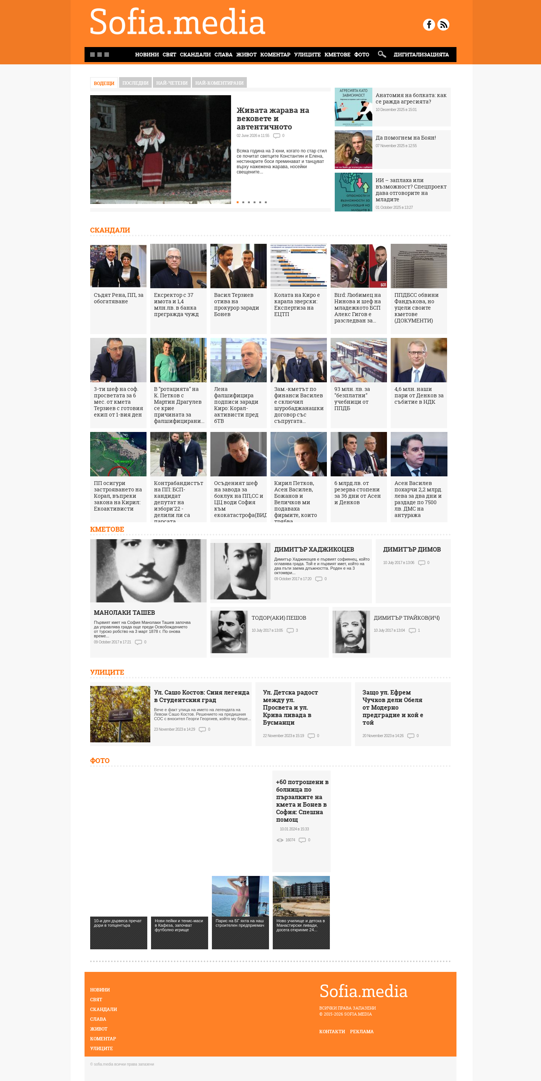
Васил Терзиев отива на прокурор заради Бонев (236, 304)
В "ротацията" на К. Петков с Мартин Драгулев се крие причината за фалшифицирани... (179, 404)
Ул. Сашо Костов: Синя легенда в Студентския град (201, 696)
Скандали (195, 54)
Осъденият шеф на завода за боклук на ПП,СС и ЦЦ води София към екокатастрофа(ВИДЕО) (245, 498)
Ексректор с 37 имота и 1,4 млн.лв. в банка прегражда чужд (176, 304)
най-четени (171, 83)
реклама (362, 1031)
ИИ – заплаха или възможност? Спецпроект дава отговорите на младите (411, 189)
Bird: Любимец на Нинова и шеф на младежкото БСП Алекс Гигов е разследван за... (357, 307)
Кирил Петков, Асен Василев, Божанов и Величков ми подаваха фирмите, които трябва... (295, 502)
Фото (361, 54)
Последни (135, 83)
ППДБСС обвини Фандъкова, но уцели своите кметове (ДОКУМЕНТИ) (416, 307)
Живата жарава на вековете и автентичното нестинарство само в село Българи (278, 126)
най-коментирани (219, 83)
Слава (224, 54)
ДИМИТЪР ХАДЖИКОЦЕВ (314, 549)
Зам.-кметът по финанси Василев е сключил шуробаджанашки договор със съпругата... (299, 404)
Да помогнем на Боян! (406, 137)
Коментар (275, 54)
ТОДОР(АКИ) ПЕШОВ (279, 617)
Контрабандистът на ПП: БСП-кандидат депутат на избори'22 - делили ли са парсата (178, 502)
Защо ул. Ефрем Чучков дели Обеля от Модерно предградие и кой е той (393, 707)
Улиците (307, 54)
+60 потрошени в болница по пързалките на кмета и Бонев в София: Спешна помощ (302, 801)
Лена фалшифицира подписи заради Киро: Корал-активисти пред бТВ (236, 404)
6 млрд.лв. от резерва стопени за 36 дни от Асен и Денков (357, 492)
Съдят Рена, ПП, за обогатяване (119, 298)
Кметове (338, 54)
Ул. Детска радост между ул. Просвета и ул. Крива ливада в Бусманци (290, 707)
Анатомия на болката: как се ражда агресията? (411, 98)
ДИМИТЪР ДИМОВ (412, 549)
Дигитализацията (421, 54)
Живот (246, 54)
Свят (169, 54)
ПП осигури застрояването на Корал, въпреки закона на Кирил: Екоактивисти (118, 495)
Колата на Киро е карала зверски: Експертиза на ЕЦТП (297, 304)
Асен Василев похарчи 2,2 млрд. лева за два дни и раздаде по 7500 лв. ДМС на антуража (418, 498)
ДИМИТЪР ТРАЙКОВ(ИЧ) (407, 617)
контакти (332, 1031)
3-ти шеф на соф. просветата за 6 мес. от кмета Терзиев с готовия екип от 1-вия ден (118, 401)
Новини (100, 990)
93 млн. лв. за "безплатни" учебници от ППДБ (352, 398)
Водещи (104, 83)
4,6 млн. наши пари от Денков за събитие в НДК (419, 395)
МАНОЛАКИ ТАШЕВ (124, 612)
